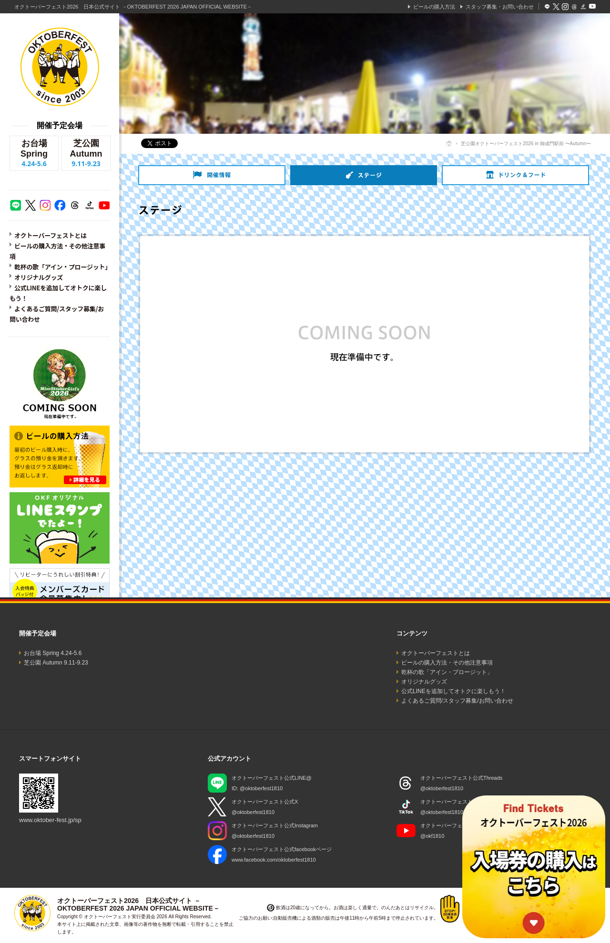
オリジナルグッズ (38, 277)
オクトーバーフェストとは (50, 235)
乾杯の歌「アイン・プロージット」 (62, 266)
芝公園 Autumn (86, 153)
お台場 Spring (34, 153)
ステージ (363, 175)
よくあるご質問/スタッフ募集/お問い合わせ (457, 700)
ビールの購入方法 (434, 7)
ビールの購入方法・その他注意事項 (447, 662)
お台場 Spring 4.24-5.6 (52, 653)
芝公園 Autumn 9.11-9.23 (56, 662)
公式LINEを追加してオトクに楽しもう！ (453, 691)
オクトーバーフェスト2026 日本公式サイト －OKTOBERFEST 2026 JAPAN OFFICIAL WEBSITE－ (133, 7)
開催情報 (211, 175)
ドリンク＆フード (515, 175)
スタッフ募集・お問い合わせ (500, 7)
